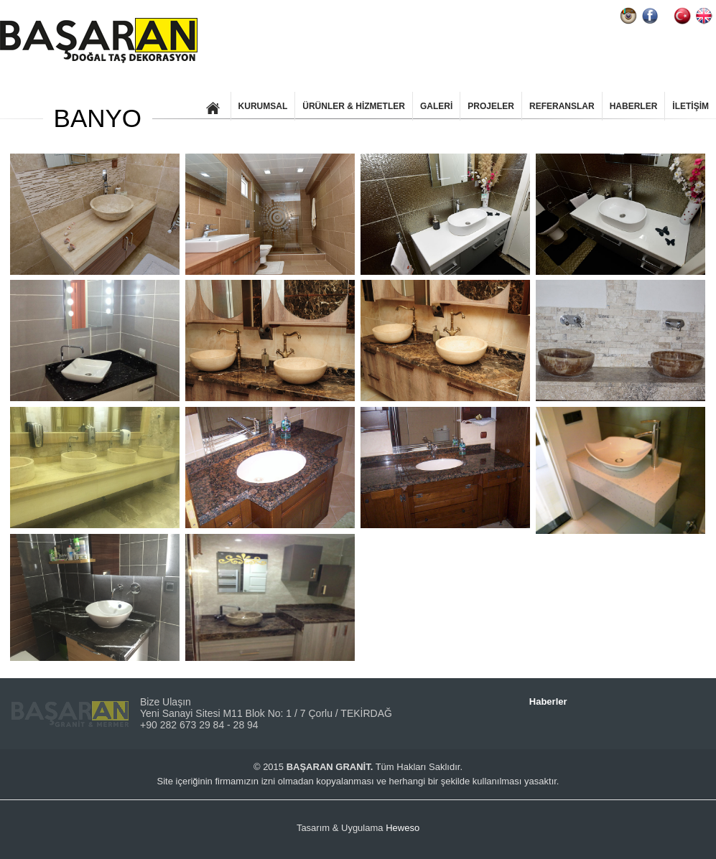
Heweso (402, 827)
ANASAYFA (213, 106)
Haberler (548, 701)
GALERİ (436, 106)
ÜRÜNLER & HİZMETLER (353, 106)
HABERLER (634, 106)
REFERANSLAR (562, 106)
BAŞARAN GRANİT (98, 40)
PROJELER (491, 106)
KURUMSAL (263, 106)
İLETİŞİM (690, 106)
